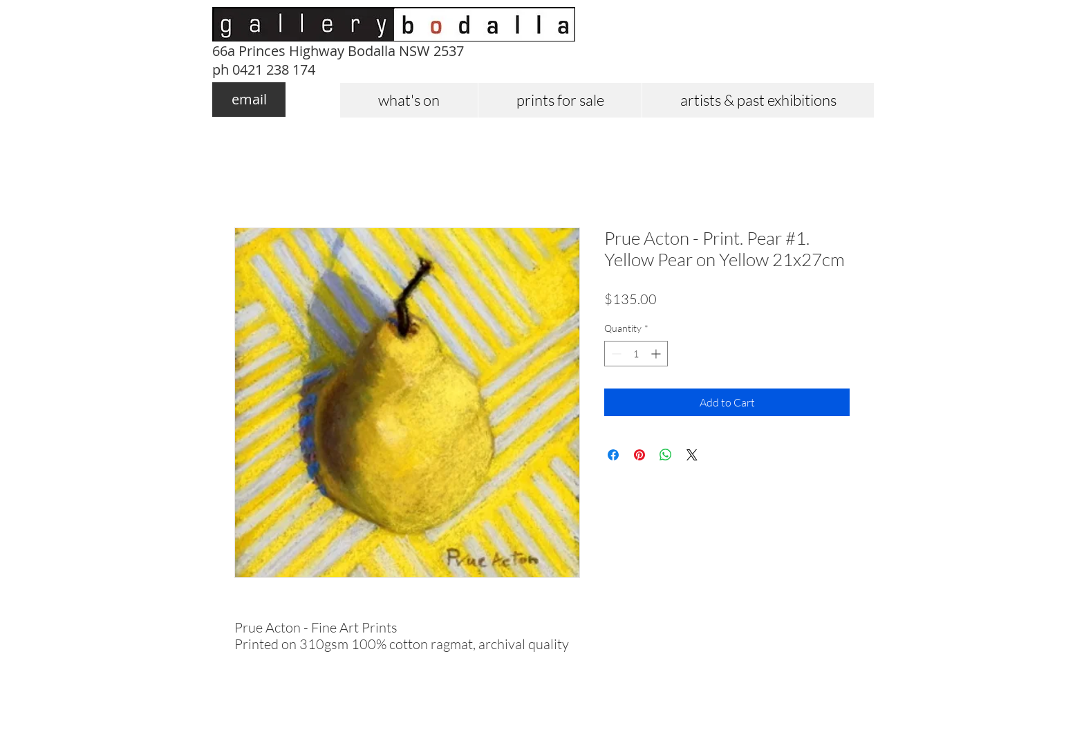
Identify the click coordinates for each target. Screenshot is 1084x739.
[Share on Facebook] (613, 455)
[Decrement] (615, 354)
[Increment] (657, 354)
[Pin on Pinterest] (639, 455)
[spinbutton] (636, 354)
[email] (249, 99)
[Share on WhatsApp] (665, 455)
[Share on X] (692, 455)
